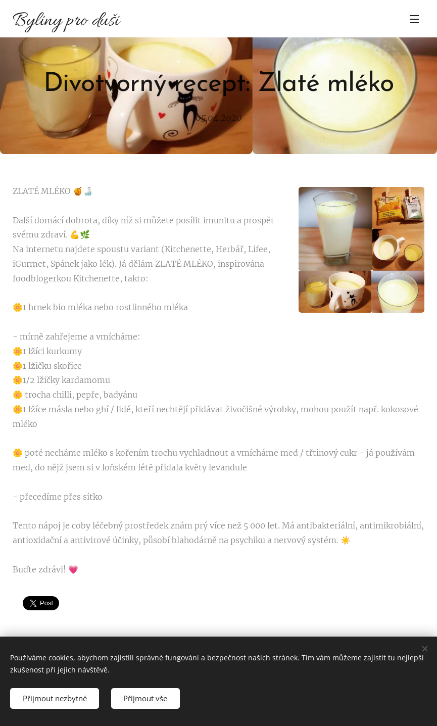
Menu (414, 19)
